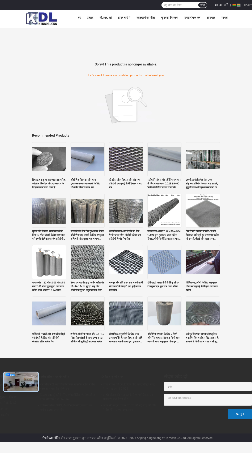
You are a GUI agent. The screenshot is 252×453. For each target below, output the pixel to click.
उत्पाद (90, 17)
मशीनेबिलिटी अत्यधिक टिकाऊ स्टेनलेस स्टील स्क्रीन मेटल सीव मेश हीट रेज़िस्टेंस (67, 386)
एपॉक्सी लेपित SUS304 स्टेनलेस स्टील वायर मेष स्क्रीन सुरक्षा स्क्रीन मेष (66, 407)
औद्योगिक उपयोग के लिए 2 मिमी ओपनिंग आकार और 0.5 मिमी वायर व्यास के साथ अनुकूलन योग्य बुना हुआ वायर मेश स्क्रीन (163, 338)
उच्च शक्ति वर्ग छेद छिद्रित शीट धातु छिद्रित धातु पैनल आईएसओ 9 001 (129, 386)
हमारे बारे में (124, 17)
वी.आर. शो (106, 17)
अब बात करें (221, 5)
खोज (202, 5)
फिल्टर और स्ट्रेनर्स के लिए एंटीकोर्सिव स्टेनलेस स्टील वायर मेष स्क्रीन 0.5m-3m (67, 397)
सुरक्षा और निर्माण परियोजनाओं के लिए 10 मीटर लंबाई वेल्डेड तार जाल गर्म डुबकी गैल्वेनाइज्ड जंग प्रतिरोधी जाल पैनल (48, 235)
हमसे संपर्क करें (192, 17)
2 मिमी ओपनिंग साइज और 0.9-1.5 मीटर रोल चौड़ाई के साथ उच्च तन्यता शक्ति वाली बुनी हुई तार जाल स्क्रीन (87, 338)
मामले (224, 17)
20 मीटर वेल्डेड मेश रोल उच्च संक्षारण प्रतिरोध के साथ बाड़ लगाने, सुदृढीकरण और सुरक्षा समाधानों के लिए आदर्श (202, 183)
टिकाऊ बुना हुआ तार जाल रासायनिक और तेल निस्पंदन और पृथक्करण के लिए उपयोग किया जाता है (49, 183)
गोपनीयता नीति (50, 438)
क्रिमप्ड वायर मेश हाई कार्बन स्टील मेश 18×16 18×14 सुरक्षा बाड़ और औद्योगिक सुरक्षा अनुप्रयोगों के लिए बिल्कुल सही (88, 286)
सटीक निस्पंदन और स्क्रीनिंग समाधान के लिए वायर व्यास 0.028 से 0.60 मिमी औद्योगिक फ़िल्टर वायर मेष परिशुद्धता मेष (164, 183)
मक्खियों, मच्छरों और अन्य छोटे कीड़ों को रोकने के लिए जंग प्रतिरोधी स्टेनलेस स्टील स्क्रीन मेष (48, 338)
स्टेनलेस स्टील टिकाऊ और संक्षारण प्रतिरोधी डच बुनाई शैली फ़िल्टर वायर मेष (125, 183)
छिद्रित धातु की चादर (112, 376)
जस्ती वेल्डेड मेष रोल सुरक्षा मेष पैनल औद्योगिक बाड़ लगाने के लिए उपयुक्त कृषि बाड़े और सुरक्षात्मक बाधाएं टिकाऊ (87, 235)
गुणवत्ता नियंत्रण (169, 17)
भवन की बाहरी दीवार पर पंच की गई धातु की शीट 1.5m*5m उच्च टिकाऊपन (129, 407)
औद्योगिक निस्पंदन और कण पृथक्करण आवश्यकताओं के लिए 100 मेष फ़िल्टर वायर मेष (85, 183)
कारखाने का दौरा (145, 17)
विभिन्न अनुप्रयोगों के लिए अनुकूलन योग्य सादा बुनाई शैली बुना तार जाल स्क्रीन (202, 286)
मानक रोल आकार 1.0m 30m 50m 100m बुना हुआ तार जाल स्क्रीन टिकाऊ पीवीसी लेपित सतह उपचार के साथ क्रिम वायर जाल (164, 235)
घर (79, 17)
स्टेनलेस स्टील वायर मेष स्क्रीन (53, 376)
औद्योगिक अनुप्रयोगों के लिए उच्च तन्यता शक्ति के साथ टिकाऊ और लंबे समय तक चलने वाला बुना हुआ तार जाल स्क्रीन (125, 338)
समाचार (211, 17)
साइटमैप (4, 414)
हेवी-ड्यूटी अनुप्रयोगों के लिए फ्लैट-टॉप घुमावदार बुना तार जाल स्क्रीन (163, 284)
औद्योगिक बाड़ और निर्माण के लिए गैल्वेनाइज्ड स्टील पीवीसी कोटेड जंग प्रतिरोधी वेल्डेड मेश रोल (125, 235)
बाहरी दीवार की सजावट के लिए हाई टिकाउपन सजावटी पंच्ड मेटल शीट (128, 397)
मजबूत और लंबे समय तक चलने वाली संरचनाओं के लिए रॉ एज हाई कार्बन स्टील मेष (126, 286)
